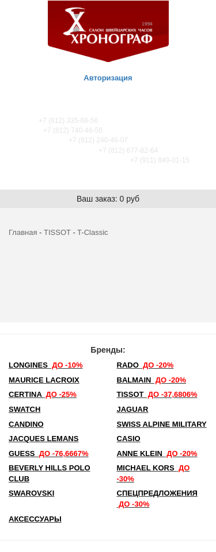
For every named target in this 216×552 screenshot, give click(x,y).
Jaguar (133, 409)
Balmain (152, 380)
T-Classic (92, 232)
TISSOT (57, 232)
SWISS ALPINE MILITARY (162, 424)
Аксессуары (35, 519)
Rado (145, 365)
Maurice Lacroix (44, 380)
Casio (129, 438)
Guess (49, 453)
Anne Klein (157, 453)
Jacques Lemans (43, 438)
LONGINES (45, 365)
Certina (43, 394)
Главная (23, 232)
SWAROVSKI (31, 493)
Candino (26, 424)
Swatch (24, 409)
